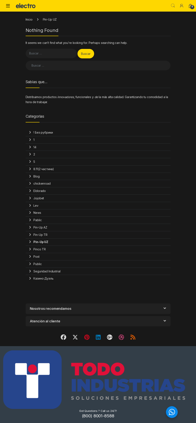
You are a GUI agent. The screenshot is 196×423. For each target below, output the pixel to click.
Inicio (29, 19)
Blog (36, 176)
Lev (35, 205)
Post (36, 256)
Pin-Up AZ (40, 227)
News (37, 212)
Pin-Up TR (40, 234)
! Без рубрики (43, 132)
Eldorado (39, 191)
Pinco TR (39, 249)
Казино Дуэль (43, 278)
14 (34, 147)
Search (173, 5)
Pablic (37, 220)
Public (37, 264)
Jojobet (38, 198)
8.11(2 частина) (43, 169)
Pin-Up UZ (40, 242)
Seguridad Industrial (46, 271)
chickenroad (41, 183)
